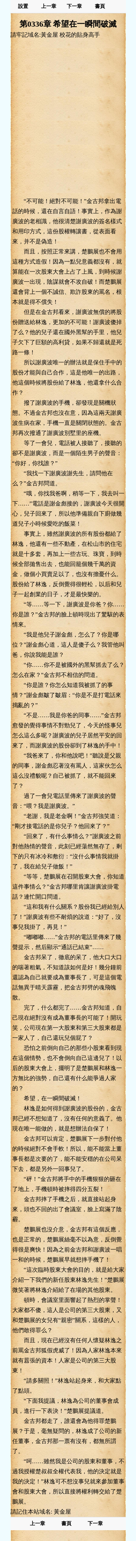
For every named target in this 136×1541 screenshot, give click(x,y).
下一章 (74, 6)
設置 (23, 6)
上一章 (48, 6)
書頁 (100, 6)
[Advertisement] (68, 117)
